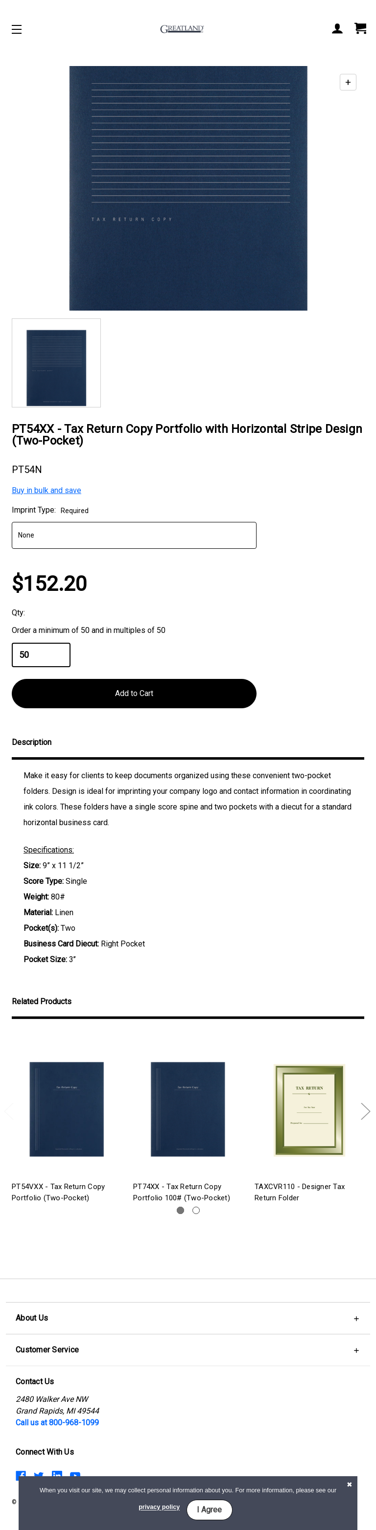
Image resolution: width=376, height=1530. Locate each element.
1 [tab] (180, 1210)
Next (365, 1110)
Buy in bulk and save (46, 490)
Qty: (18, 612)
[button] (188, 1318)
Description (31, 742)
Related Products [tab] (41, 1001)
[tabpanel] (66, 1118)
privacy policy (159, 1507)
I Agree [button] (209, 1509)
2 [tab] (196, 1210)
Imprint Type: (50, 510)
